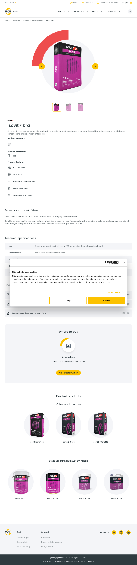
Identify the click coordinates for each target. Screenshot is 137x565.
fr (127, 2)
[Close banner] (124, 262)
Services (112, 11)
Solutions (78, 11)
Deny (68, 300)
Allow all (106, 300)
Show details (114, 292)
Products (59, 11)
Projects (97, 11)
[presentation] (68, 313)
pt (123, 2)
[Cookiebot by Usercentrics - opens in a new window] (107, 262)
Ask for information (68, 373)
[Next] (95, 66)
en (131, 2)
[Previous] (42, 66)
